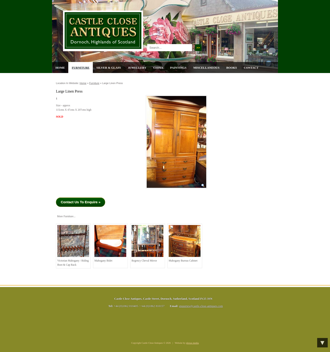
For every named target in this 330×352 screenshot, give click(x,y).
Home (60, 67)
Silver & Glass (108, 67)
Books (231, 67)
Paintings (178, 67)
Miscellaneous (206, 67)
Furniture (80, 67)
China (158, 67)
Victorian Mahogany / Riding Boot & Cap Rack (73, 245)
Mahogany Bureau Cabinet (185, 243)
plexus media (192, 343)
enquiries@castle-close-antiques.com (201, 306)
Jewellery (137, 67)
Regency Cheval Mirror (147, 243)
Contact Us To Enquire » (80, 202)
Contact (251, 67)
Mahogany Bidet (110, 243)
